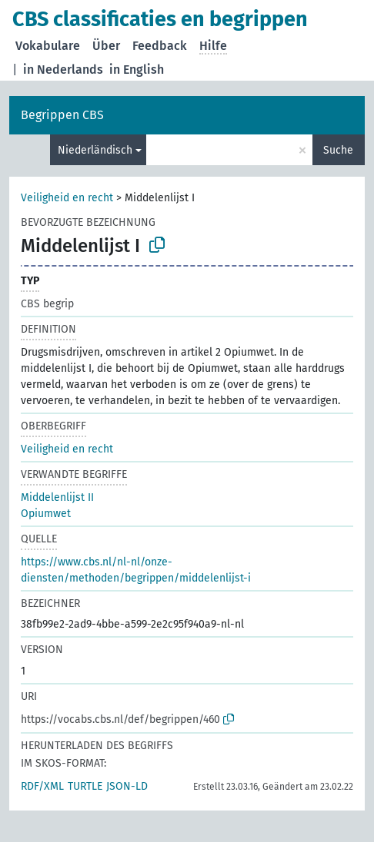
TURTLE (85, 786)
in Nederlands (63, 69)
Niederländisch (95, 150)
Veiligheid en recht (67, 197)
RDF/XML (42, 786)
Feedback (159, 45)
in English (136, 69)
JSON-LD (127, 786)
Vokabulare (47, 45)
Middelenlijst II (57, 497)
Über (106, 45)
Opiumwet (46, 513)
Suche (338, 150)
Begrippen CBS (62, 115)
